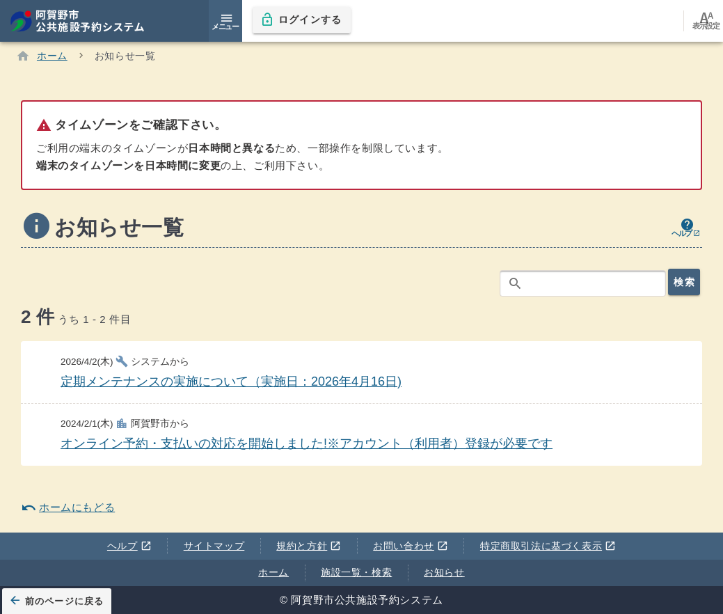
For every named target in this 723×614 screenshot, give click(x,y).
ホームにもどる (68, 508)
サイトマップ (214, 545)
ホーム (273, 572)
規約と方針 (308, 545)
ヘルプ (129, 545)
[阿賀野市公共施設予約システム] (84, 21)
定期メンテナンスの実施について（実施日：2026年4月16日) (231, 381)
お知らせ (444, 572)
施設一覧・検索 (356, 572)
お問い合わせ (410, 545)
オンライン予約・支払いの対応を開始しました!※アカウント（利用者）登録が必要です (307, 444)
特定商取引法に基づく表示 (548, 545)
